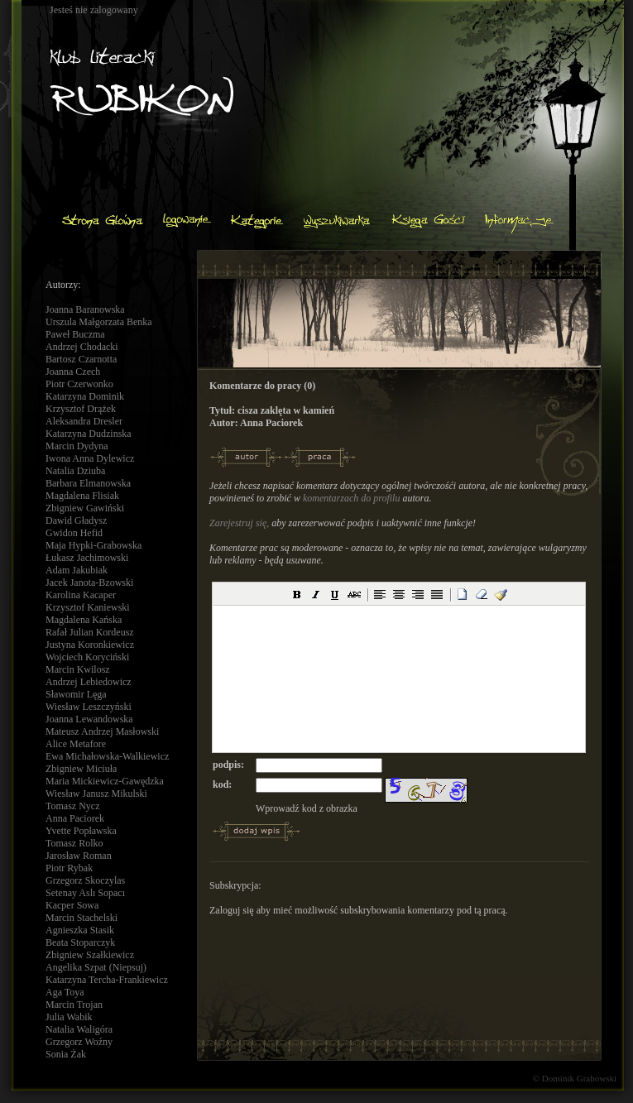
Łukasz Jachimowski (87, 557)
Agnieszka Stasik (80, 930)
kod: (222, 784)
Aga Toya (65, 992)
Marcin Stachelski (81, 917)
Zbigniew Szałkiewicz (90, 955)
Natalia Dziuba (75, 471)
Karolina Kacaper (81, 595)
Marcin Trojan (74, 1004)
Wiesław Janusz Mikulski (96, 793)
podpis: (228, 764)
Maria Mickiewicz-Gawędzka (105, 781)
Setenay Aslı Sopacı (85, 893)
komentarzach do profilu (351, 498)
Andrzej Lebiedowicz (89, 682)
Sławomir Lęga (76, 694)
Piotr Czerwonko (79, 384)
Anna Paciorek (75, 818)
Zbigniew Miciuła (81, 768)
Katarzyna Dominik (85, 396)
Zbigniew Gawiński (85, 508)
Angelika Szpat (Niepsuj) (96, 967)
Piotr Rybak (69, 868)
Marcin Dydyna (77, 446)
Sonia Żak (66, 1054)
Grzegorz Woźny (79, 1042)
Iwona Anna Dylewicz (90, 458)
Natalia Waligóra (79, 1029)
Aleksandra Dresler (84, 421)
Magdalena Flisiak (82, 495)
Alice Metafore (76, 744)
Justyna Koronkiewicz (90, 644)
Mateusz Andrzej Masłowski (102, 731)
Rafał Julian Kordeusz (90, 632)
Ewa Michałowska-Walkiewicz (107, 756)
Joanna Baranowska (85, 309)
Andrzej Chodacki (82, 346)
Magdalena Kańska (84, 620)
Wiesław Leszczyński (89, 706)
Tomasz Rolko (74, 843)
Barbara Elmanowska (88, 483)
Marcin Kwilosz (78, 669)
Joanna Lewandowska (89, 719)
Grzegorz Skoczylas (85, 880)
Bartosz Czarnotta (81, 359)
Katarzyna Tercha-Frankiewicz (107, 980)
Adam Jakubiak (77, 570)
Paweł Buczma (75, 334)
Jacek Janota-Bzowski (89, 582)
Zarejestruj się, (239, 523)
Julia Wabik (69, 1017)
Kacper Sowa (72, 905)
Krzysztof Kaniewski (88, 607)
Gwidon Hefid (74, 533)
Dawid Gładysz (76, 520)
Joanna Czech (73, 371)
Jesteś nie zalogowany (94, 10)
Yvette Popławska (81, 831)
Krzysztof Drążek (81, 409)
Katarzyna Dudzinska (89, 433)
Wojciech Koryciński (87, 657)
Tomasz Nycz (72, 806)
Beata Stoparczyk (80, 942)
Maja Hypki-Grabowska (93, 545)
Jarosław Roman (79, 855)
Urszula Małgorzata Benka (99, 322)
